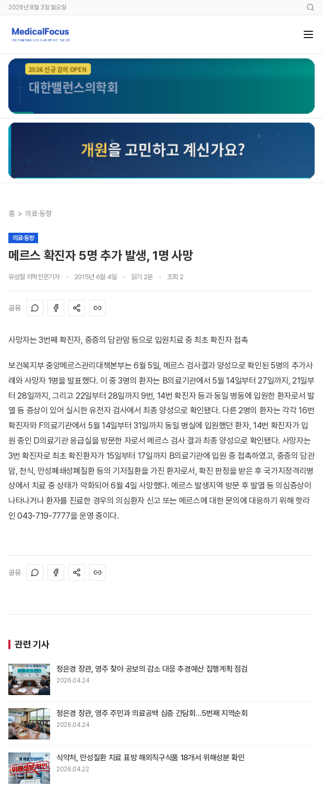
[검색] (310, 7)
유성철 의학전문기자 (34, 277)
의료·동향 (38, 213)
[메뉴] (308, 34)
